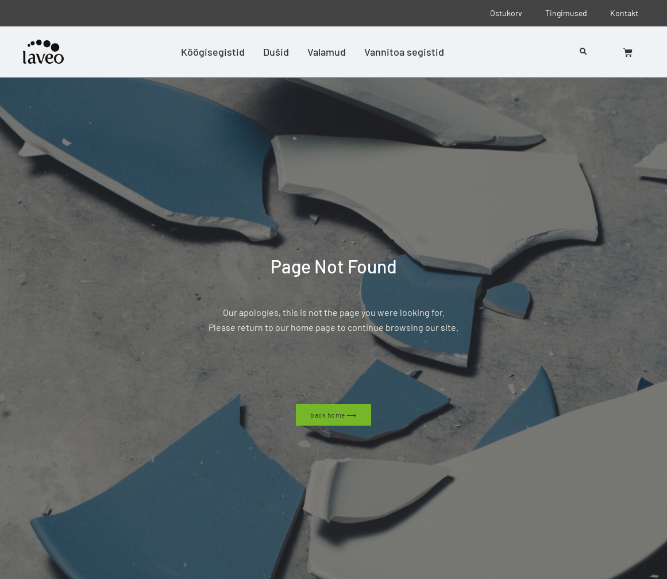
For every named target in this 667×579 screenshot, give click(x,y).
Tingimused (566, 13)
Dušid (276, 51)
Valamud (326, 51)
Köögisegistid (213, 51)
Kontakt (624, 13)
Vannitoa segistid (404, 51)
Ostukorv (506, 13)
